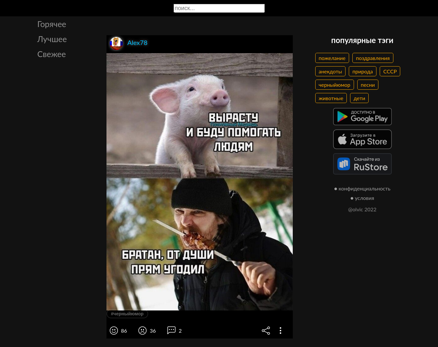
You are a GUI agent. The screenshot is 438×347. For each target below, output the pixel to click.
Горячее (51, 24)
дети (359, 98)
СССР (390, 71)
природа (362, 71)
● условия (362, 198)
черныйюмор (334, 85)
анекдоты (330, 71)
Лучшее (52, 39)
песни (368, 85)
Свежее (51, 54)
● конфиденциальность (362, 188)
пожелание (332, 58)
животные (331, 98)
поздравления (373, 58)
